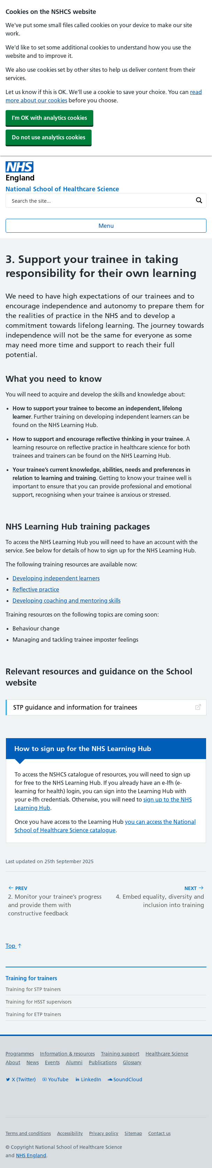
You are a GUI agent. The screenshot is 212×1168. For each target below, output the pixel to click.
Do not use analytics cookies (48, 137)
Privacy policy (103, 1133)
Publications (103, 1062)
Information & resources (67, 1054)
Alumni (74, 1062)
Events (52, 1062)
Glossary (132, 1062)
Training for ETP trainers (33, 1014)
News (32, 1062)
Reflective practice (36, 589)
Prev (55, 901)
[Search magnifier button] (199, 200)
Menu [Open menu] (106, 225)
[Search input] (101, 200)
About (13, 1062)
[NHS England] (66, 171)
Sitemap (133, 1133)
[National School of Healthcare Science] (106, 189)
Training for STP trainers (33, 989)
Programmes (20, 1054)
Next (156, 897)
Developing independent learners (56, 578)
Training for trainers (31, 978)
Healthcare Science (167, 1054)
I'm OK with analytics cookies (49, 117)
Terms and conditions (28, 1133)
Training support (120, 1054)
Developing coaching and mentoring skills (66, 600)
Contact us (159, 1133)
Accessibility (70, 1133)
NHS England (31, 1155)
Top (14, 945)
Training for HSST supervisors (38, 1002)
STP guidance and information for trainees (107, 707)
